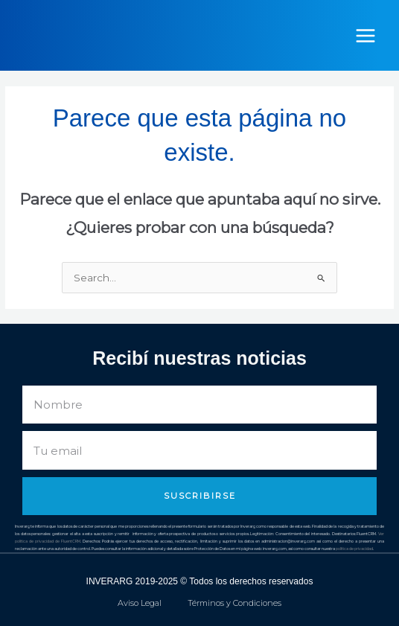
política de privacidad (354, 548)
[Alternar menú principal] (366, 35)
